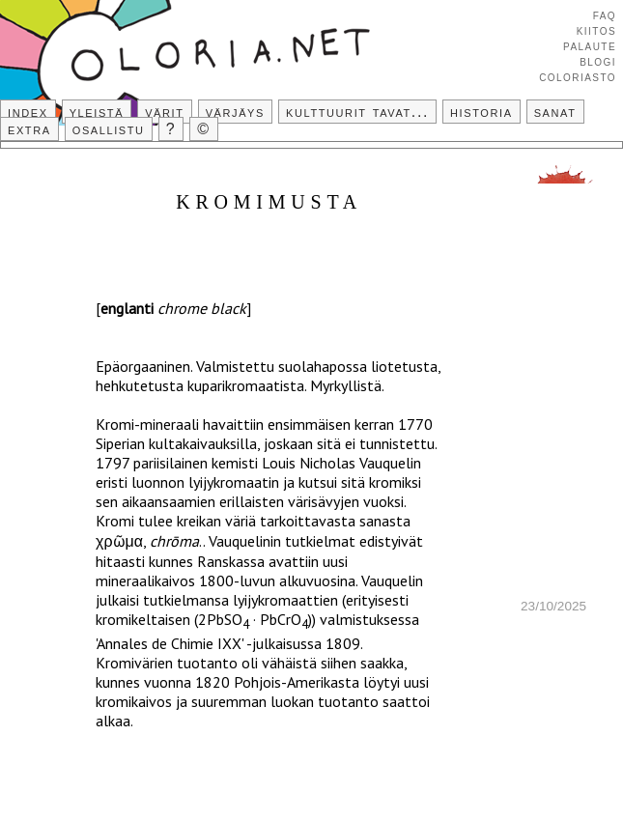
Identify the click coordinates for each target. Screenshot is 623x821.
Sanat (555, 111)
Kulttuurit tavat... (357, 111)
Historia (481, 111)
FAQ (604, 14)
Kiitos (596, 30)
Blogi (598, 61)
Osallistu (108, 129)
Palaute (589, 45)
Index (28, 111)
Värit (164, 111)
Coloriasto (577, 76)
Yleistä (97, 111)
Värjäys (235, 111)
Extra (29, 129)
